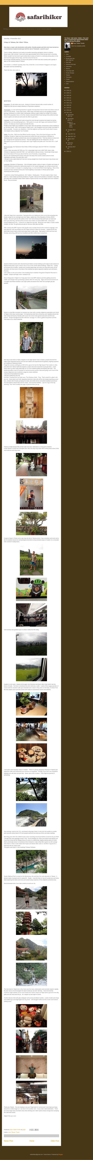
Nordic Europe (70, 73)
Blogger (60, 1154)
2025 (68, 93)
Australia (68, 56)
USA (67, 83)
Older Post (55, 1141)
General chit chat (70, 64)
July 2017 (71, 134)
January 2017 (72, 147)
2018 (68, 110)
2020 (68, 105)
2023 (68, 98)
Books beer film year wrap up (70, 59)
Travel (17, 1132)
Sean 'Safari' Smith (78, 43)
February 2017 (70, 143)
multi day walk (70, 70)
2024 (68, 95)
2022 (68, 100)
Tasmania (68, 77)
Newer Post (8, 1141)
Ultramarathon (70, 81)
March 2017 (71, 139)
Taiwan (13, 1132)
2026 (68, 90)
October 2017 (72, 130)
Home (32, 1141)
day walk (68, 62)
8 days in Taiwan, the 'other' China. (71, 125)
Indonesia (68, 66)
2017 (68, 112)
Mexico (68, 68)
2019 (68, 107)
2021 (68, 102)
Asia (9, 1132)
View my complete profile (78, 46)
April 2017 (71, 136)
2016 (68, 151)
